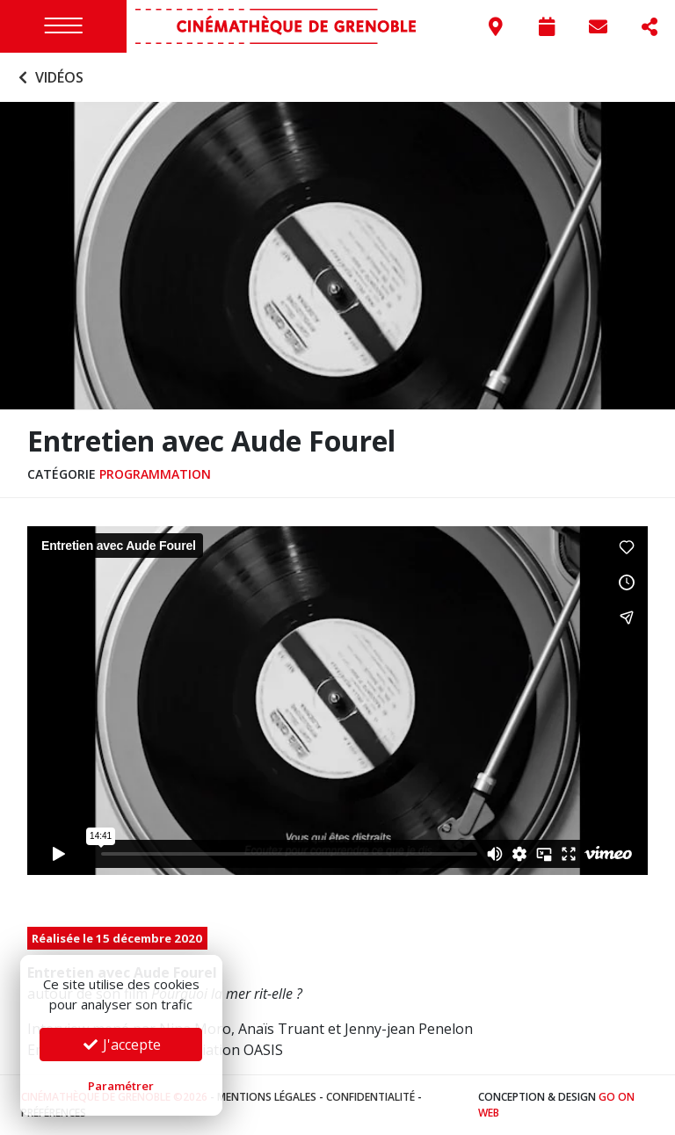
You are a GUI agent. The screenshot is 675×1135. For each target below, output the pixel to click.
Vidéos (48, 77)
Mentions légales (266, 1096)
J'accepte (121, 1044)
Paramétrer (121, 1086)
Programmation (155, 474)
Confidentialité (370, 1096)
